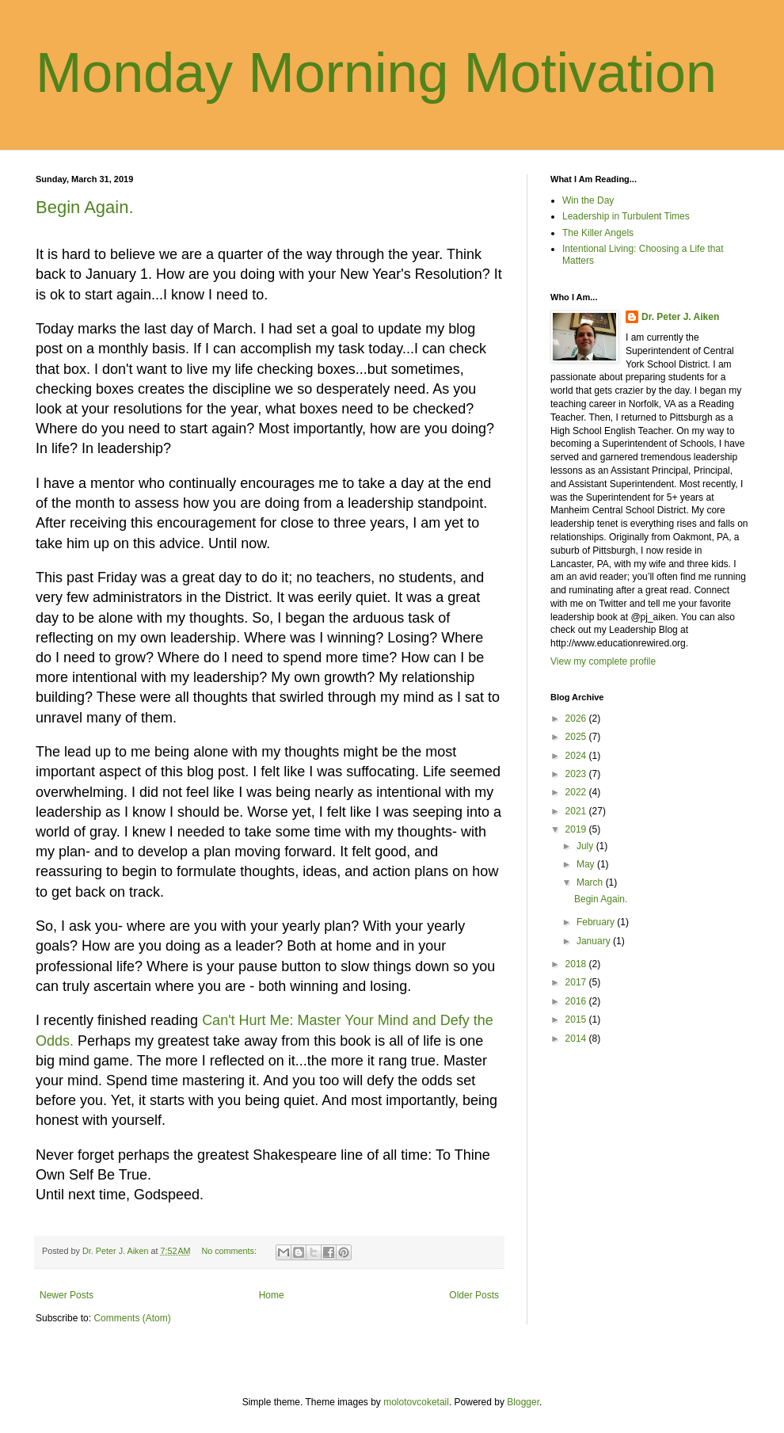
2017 (577, 982)
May (587, 864)
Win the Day (588, 200)
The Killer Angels (598, 232)
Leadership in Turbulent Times (626, 216)
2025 (577, 736)
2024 (577, 755)
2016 (577, 1001)
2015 (577, 1019)
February (597, 922)
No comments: (230, 1251)
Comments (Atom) (131, 1318)
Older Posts (474, 1295)
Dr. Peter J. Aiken (680, 316)
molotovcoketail (416, 1402)
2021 (577, 811)
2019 (577, 829)
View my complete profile (603, 661)
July (586, 846)
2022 (577, 792)
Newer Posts (66, 1295)
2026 (577, 718)
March (591, 882)
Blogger (523, 1402)
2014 (577, 1038)
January (595, 941)
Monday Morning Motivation (376, 73)
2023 (577, 773)
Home (271, 1295)
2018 (577, 964)
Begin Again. (85, 207)
